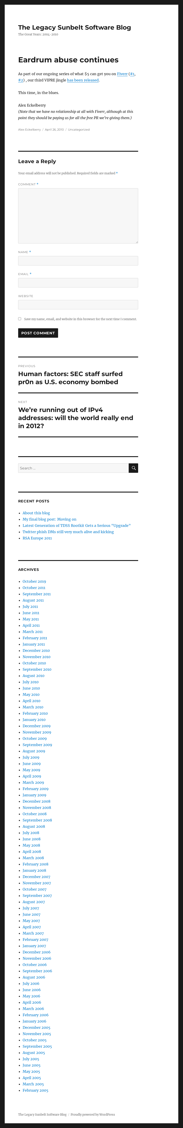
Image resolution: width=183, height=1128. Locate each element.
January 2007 (34, 946)
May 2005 (31, 1071)
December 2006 (37, 952)
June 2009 (32, 763)
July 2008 (31, 832)
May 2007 (31, 920)
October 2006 (35, 964)
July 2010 (31, 682)
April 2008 (32, 851)
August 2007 (34, 902)
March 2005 (33, 1084)
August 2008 (34, 826)
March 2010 (33, 707)
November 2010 (36, 657)
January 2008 (34, 870)
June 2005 (32, 1065)
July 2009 (31, 757)
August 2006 (34, 977)
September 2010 (37, 669)
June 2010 (31, 688)
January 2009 (34, 795)
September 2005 (37, 1046)
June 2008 (32, 839)
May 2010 (31, 694)
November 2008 (37, 807)
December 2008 (36, 801)
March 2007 (33, 933)
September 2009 (37, 745)
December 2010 (36, 650)
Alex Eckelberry (29, 129)
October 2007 (34, 889)
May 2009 (31, 770)
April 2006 (32, 1002)
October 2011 (34, 587)
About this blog (36, 513)
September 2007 (37, 895)
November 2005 (37, 1034)
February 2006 (36, 1015)
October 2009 (35, 738)
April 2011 (31, 625)
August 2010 (33, 675)
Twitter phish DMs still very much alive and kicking (68, 532)
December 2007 (36, 876)
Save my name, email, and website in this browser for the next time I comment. (80, 319)
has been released (83, 80)
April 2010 (31, 701)
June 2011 (31, 613)
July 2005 (31, 1059)
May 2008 (31, 845)
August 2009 (34, 751)
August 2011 (33, 600)
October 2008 (35, 814)
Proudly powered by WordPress (93, 1115)
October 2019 (34, 581)
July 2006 (31, 983)
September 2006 (37, 971)
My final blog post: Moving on (49, 519)
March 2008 (33, 858)
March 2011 (33, 631)
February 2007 (35, 939)
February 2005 (35, 1090)
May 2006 (31, 996)
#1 (132, 74)
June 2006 (32, 990)
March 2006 (33, 1008)
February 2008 (35, 864)
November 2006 (37, 958)
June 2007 (31, 914)
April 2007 (32, 927)
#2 (20, 80)
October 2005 (35, 1040)
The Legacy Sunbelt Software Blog (74, 27)
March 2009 (33, 782)
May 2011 (31, 619)
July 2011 (30, 606)
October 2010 (34, 663)
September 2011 (37, 594)
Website (25, 296)
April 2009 (32, 776)
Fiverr (122, 74)
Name (24, 252)
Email (25, 274)
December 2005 (36, 1027)
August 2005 (34, 1052)
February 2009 (36, 788)
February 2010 (35, 713)
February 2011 (35, 638)
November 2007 (37, 883)
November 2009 (37, 732)
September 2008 (37, 820)
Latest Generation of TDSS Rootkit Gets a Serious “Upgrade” (77, 525)
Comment (28, 184)
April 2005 (32, 1077)
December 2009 (37, 726)
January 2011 (34, 644)
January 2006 (34, 1021)
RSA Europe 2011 (37, 538)
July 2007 (31, 908)
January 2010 (34, 719)
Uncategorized (79, 129)
